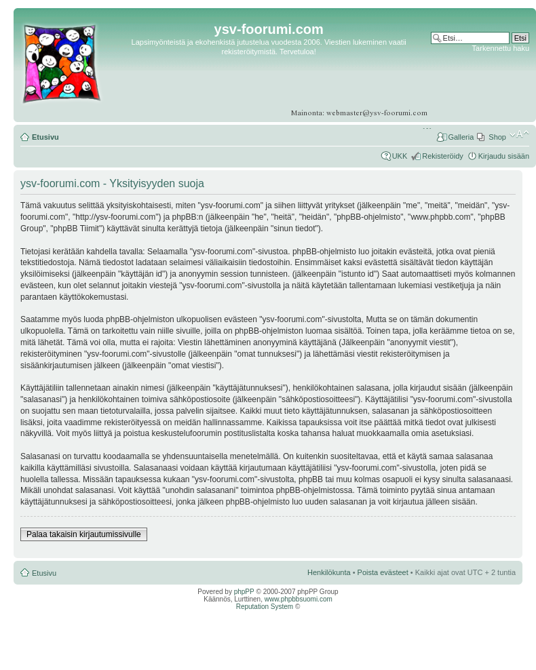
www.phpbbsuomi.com (298, 599)
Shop (497, 137)
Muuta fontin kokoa (519, 134)
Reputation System (265, 606)
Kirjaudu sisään (503, 156)
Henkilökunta (329, 572)
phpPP (244, 591)
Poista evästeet (383, 572)
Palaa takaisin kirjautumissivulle (83, 534)
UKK (400, 156)
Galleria (461, 137)
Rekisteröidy (442, 156)
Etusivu (45, 137)
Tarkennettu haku (500, 48)
